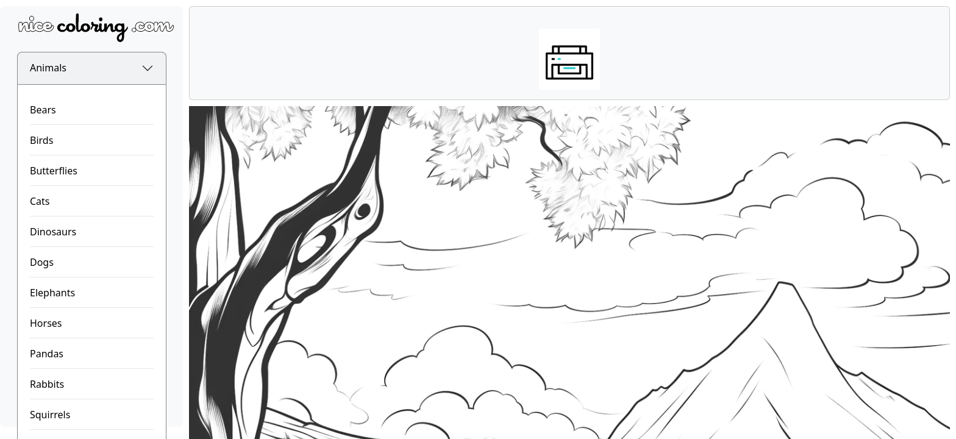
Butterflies (53, 170)
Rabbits (47, 384)
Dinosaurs (53, 231)
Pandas (46, 353)
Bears (43, 109)
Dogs (42, 262)
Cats (40, 201)
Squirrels (50, 414)
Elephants (52, 292)
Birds (41, 140)
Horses (46, 323)
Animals (48, 67)
